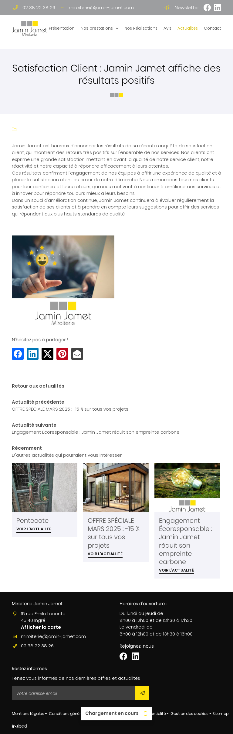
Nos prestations (97, 28)
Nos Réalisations (140, 28)
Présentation (62, 28)
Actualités (187, 28)
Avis (167, 28)
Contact (212, 28)
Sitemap (220, 713)
